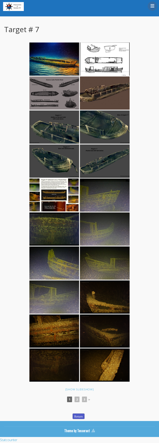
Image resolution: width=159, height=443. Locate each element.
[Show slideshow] (79, 389)
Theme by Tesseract (77, 430)
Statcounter (8, 440)
